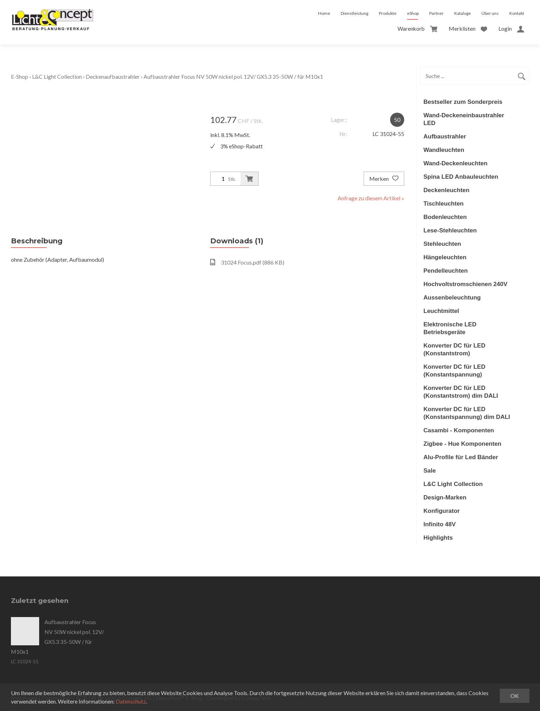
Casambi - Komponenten (459, 430)
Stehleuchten (442, 244)
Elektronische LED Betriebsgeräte (450, 328)
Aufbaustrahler (445, 136)
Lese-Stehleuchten (450, 230)
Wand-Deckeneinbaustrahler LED (464, 119)
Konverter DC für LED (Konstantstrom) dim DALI (461, 392)
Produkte (387, 13)
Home (324, 13)
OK (514, 695)
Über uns (490, 13)
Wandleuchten (444, 150)
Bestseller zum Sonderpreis (463, 102)
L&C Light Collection (57, 76)
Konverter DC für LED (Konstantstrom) (455, 349)
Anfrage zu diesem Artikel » (371, 198)
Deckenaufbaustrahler (113, 76)
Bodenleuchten (445, 217)
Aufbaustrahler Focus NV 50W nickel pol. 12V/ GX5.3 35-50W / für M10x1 (234, 76)
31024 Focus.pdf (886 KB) (247, 262)
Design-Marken (445, 497)
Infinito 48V (440, 524)
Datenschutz (131, 701)
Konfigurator (442, 511)
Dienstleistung (354, 13)
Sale (430, 470)
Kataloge (462, 13)
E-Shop (19, 76)
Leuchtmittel (441, 311)
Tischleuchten (444, 203)
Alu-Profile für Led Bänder (461, 457)
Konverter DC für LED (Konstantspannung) (455, 370)
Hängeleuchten (445, 257)
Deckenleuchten (446, 190)
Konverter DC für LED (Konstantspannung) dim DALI (467, 413)
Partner (436, 13)
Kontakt (516, 13)
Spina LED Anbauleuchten (461, 176)
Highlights (438, 537)
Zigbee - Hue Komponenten (463, 443)
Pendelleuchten (446, 270)
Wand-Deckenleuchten (456, 163)
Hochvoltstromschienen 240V (466, 284)
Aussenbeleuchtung (452, 297)
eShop (413, 13)
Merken (384, 178)
